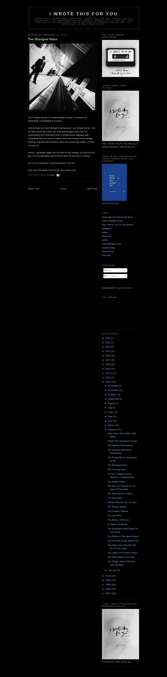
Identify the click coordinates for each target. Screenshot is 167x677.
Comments (110, 276)
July (110, 407)
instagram (107, 228)
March (111, 425)
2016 (108, 364)
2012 (108, 382)
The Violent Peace (116, 481)
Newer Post (33, 188)
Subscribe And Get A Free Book (117, 217)
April (110, 421)
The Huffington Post (111, 244)
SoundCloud (108, 251)
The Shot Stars (114, 498)
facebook (106, 236)
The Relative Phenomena (119, 445)
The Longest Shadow (117, 511)
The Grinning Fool (116, 469)
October (112, 394)
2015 (108, 368)
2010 (108, 580)
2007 (108, 593)
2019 (108, 351)
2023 (108, 338)
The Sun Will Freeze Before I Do (123, 541)
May (110, 416)
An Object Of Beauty (117, 524)
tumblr (105, 240)
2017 (108, 360)
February (113, 429)
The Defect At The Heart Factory (123, 536)
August (111, 403)
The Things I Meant (116, 506)
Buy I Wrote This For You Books (117, 224)
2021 (108, 342)
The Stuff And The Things (119, 493)
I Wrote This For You (83, 13)
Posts (108, 270)
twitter (105, 232)
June (110, 412)
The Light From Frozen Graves (122, 552)
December (113, 385)
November (113, 390)
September (113, 399)
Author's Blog (108, 248)
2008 (108, 589)
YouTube (106, 255)
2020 (108, 347)
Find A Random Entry (112, 221)
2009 (108, 584)
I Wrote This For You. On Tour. (122, 502)
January (112, 570)
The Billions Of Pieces (118, 520)
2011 (108, 576)
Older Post (92, 188)
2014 (108, 373)
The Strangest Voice (42, 39)
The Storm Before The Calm (121, 557)
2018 (108, 355)
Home (63, 188)
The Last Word (114, 515)
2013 (108, 377)
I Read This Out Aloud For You (122, 441)
